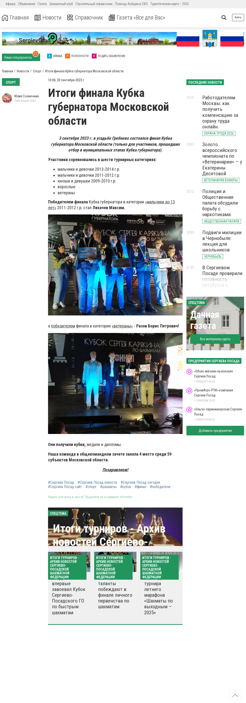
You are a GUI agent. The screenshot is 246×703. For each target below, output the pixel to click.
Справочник (85, 17)
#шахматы (108, 487)
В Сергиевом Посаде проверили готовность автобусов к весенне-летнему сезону (222, 282)
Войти (238, 17)
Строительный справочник (93, 4)
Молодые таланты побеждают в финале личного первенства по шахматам (115, 592)
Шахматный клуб (61, 4)
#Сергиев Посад (61, 482)
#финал (140, 487)
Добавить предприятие (215, 431)
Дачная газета (204, 320)
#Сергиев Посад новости (97, 482)
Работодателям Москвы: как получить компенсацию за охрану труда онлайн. (220, 112)
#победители (160, 487)
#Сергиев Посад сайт (65, 487)
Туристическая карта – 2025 (169, 4)
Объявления (26, 4)
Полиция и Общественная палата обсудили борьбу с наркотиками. (220, 203)
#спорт (91, 487)
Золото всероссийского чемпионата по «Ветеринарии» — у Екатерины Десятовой (222, 159)
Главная (15, 17)
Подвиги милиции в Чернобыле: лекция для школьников (221, 241)
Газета (42, 4)
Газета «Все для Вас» (137, 17)
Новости (47, 17)
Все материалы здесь (215, 339)
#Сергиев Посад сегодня (140, 482)
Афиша (10, 4)
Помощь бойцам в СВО (131, 4)
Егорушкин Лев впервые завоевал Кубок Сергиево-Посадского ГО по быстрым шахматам (69, 595)
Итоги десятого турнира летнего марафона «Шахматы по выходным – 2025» (161, 595)
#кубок (125, 487)
